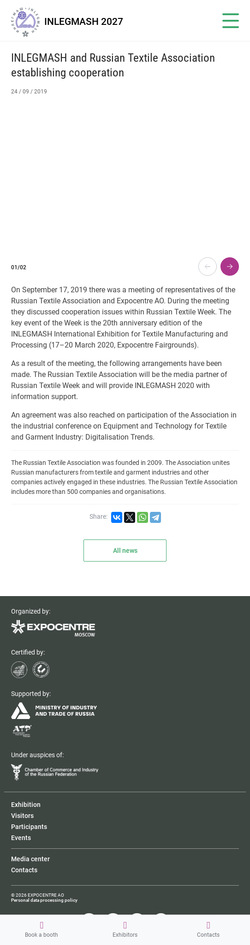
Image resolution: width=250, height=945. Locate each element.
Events (21, 837)
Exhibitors (125, 929)
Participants (29, 826)
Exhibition (26, 804)
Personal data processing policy (44, 900)
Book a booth (41, 929)
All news (125, 550)
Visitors (22, 815)
